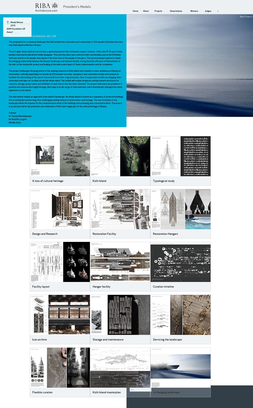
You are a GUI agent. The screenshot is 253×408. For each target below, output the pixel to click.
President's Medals (77, 6)
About (146, 11)
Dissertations (176, 11)
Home (135, 11)
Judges (208, 11)
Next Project (245, 16)
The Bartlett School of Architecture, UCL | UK (32, 36)
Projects (158, 11)
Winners (194, 11)
